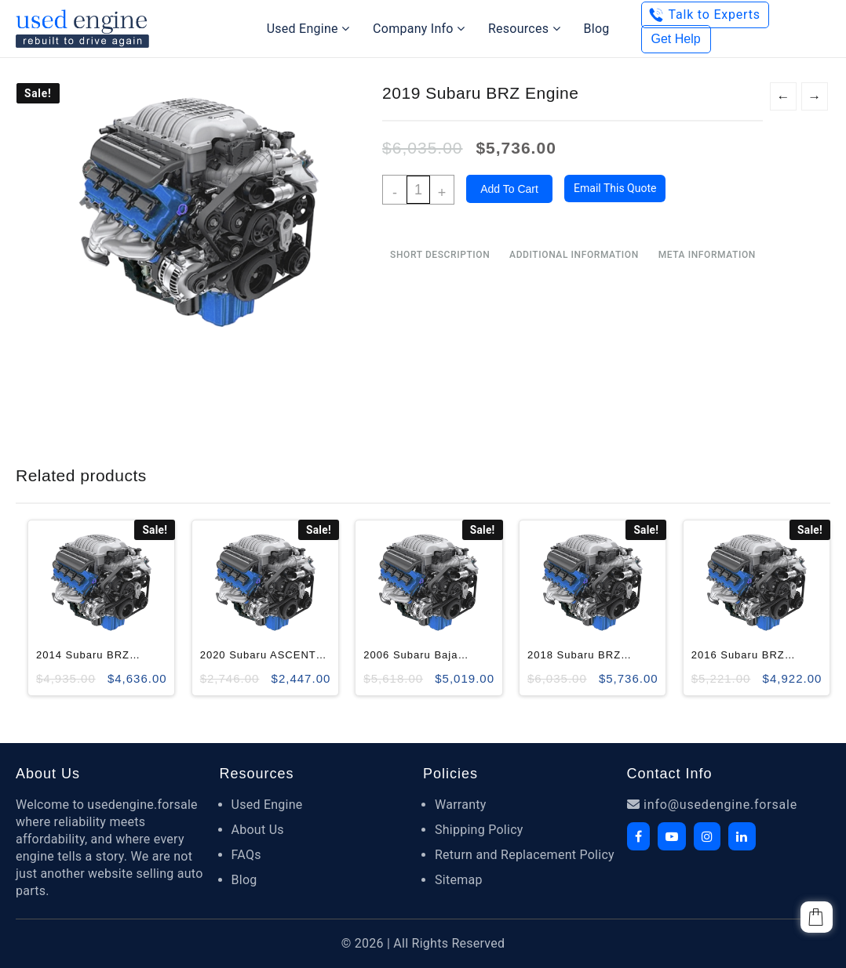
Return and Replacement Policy (524, 854)
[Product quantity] (418, 190)
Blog (597, 28)
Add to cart (509, 189)
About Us (258, 829)
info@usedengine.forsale (712, 804)
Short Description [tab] (440, 254)
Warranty (461, 804)
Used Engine (308, 28)
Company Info (419, 28)
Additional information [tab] (574, 254)
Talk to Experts (714, 14)
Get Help (676, 38)
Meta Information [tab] (707, 254)
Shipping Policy (479, 829)
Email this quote (615, 188)
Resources (524, 28)
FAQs (246, 854)
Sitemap (459, 879)
